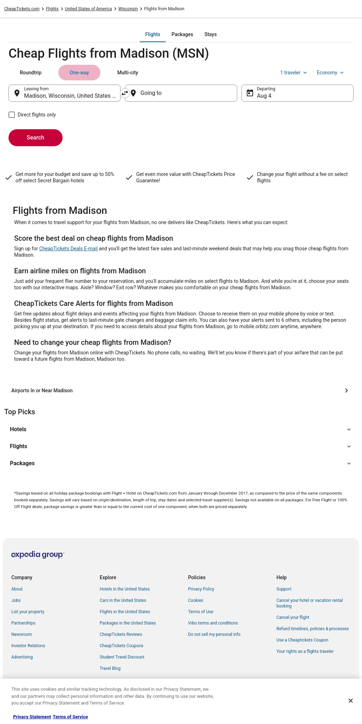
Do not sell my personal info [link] (214, 634)
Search (36, 137)
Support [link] (283, 589)
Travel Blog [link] (110, 668)
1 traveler (294, 72)
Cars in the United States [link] (123, 600)
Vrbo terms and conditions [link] (213, 623)
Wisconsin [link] (128, 8)
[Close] (350, 700)
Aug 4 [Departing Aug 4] (264, 95)
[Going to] (181, 93)
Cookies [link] (195, 600)
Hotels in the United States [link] (125, 589)
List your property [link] (27, 611)
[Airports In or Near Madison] (181, 390)
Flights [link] (52, 8)
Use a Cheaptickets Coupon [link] (302, 640)
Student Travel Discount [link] (122, 657)
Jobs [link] (16, 600)
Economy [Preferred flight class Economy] (331, 72)
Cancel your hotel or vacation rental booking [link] (309, 603)
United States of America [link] (88, 8)
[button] (181, 429)
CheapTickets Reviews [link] (121, 634)
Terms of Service (70, 716)
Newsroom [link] (21, 634)
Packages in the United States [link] (128, 623)
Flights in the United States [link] (125, 611)
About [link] (17, 589)
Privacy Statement (32, 716)
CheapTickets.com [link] (22, 8)
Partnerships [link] (23, 623)
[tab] (153, 34)
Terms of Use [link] (200, 611)
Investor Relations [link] (28, 645)
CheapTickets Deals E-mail (68, 248)
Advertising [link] (22, 657)
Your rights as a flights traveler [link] (305, 651)
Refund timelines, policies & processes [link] (312, 628)
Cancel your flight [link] (292, 617)
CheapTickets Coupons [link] (122, 645)
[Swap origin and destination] (125, 93)
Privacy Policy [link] (201, 589)
